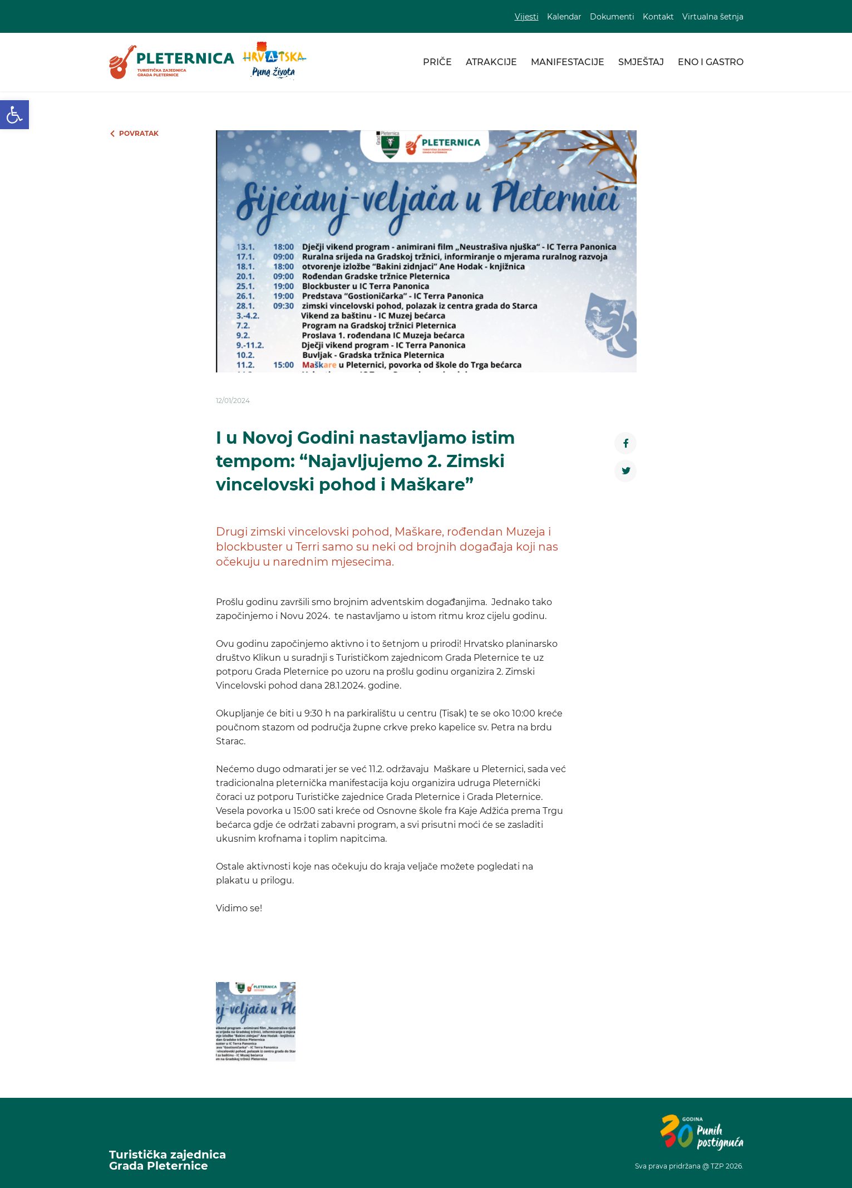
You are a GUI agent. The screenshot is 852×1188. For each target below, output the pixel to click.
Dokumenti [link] (612, 17)
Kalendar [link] (564, 17)
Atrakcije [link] (491, 62)
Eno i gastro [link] (710, 62)
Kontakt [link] (658, 17)
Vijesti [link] (527, 17)
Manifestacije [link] (567, 62)
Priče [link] (437, 62)
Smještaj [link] (641, 62)
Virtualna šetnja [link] (712, 17)
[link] (14, 114)
